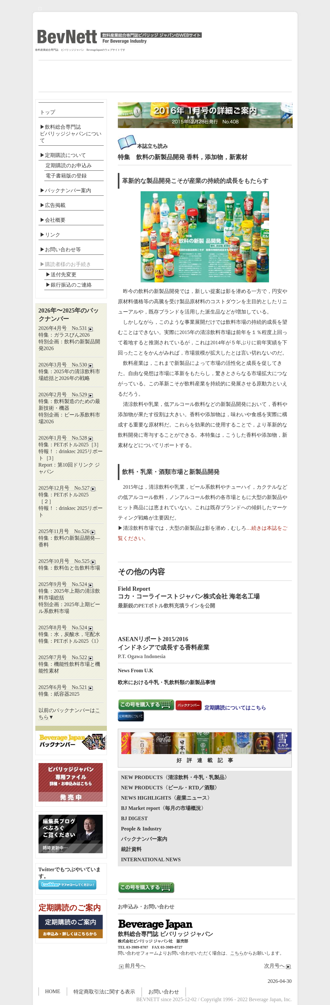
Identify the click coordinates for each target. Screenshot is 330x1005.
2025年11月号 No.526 (68, 531)
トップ (47, 112)
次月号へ (278, 966)
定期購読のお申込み (69, 165)
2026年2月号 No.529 (66, 395)
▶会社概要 (52, 220)
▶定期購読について (63, 155)
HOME (52, 991)
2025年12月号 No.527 (68, 488)
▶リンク (50, 234)
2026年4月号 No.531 (66, 328)
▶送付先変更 (61, 274)
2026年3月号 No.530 (66, 365)
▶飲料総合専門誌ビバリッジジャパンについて (70, 133)
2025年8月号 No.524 (66, 628)
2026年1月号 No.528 (66, 438)
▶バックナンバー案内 (65, 190)
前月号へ (131, 966)
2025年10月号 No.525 (68, 561)
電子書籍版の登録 (66, 175)
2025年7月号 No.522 (66, 657)
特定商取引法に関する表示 (104, 991)
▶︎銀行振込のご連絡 (69, 285)
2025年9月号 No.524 (66, 584)
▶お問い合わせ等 (60, 249)
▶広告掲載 (52, 205)
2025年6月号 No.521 (66, 687)
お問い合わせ (163, 991)
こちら (237, 953)
